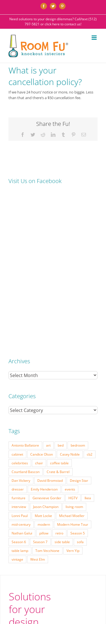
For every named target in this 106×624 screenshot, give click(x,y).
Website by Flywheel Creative (67, 569)
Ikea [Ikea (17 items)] (88, 350)
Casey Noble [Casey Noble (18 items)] (70, 306)
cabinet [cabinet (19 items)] (17, 306)
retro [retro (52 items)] (59, 385)
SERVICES (40, 554)
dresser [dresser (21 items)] (18, 341)
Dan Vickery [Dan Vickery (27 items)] (21, 332)
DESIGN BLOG (56, 563)
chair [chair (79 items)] (39, 315)
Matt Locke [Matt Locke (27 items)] (43, 368)
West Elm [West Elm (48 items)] (37, 411)
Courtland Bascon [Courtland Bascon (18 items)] (26, 324)
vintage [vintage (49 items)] (17, 411)
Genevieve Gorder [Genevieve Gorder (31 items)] (47, 350)
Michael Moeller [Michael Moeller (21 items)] (72, 368)
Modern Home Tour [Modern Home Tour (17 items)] (72, 376)
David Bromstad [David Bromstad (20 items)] (50, 332)
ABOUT (81, 559)
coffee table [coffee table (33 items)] (59, 315)
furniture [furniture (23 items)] (18, 350)
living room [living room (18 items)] (74, 358)
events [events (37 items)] (70, 341)
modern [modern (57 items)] (44, 376)
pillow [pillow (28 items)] (43, 385)
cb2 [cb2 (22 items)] (89, 306)
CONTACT (76, 563)
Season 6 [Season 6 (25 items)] (19, 394)
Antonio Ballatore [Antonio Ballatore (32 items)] (25, 297)
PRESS (59, 559)
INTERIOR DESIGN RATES (34, 559)
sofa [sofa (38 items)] (80, 394)
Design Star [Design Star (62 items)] (79, 332)
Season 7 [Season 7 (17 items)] (40, 394)
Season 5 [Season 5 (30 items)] (77, 385)
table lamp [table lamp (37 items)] (20, 402)
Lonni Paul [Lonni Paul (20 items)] (20, 368)
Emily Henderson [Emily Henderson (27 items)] (44, 341)
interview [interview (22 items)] (19, 358)
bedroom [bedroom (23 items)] (78, 297)
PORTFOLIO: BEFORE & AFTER (71, 554)
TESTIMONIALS (33, 563)
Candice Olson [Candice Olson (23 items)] (41, 306)
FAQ (70, 559)
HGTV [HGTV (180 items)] (72, 350)
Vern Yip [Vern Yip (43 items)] (72, 402)
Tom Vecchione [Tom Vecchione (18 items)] (47, 402)
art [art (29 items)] (48, 297)
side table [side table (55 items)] (62, 394)
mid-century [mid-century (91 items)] (21, 376)
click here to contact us (63, 24)
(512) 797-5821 (30, 495)
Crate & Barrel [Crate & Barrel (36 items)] (58, 324)
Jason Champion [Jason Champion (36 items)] (46, 358)
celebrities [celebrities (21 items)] (20, 315)
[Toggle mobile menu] (95, 38)
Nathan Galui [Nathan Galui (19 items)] (22, 385)
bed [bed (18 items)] (61, 297)
